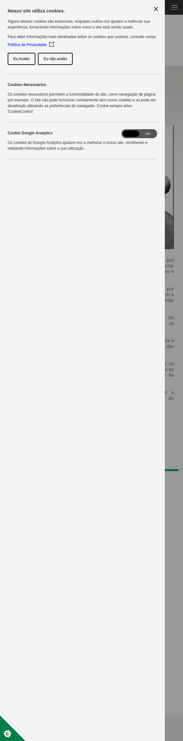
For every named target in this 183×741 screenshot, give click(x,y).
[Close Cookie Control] (156, 9)
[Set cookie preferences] (13, 728)
